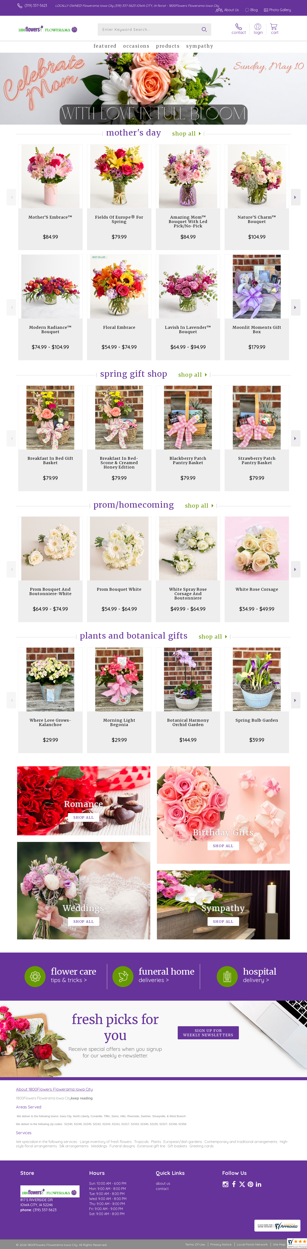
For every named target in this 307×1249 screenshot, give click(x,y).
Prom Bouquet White (119, 589)
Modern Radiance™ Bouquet (50, 329)
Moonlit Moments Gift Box (256, 329)
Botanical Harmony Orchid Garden (188, 722)
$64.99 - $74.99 (50, 609)
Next (295, 197)
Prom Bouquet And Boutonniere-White (50, 591)
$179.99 (256, 347)
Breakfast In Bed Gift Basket (50, 460)
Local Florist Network (252, 1244)
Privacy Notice (220, 1244)
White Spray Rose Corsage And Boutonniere (188, 594)
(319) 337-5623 (36, 5)
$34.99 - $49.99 (256, 609)
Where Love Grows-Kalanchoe (50, 722)
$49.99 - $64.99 (188, 609)
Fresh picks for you (115, 1035)
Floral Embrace (119, 327)
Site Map (279, 1244)
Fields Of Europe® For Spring (119, 219)
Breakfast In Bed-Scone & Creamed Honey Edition (119, 463)
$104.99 (257, 236)
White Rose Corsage (257, 589)
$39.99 (256, 740)
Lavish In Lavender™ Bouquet (188, 329)
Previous (11, 197)
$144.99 (188, 740)
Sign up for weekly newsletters (208, 1032)
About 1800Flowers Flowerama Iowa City (54, 1089)
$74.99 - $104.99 (50, 347)
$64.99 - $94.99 (188, 347)
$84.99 (50, 236)
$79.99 (119, 236)
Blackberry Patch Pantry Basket (188, 460)
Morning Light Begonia (119, 722)
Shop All (184, 133)
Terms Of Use (195, 1244)
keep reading (82, 1098)
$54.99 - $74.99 (119, 347)
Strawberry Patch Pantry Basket (257, 460)
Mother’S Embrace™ (50, 217)
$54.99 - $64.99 (119, 609)
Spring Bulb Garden (257, 720)
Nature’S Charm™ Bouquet (257, 219)
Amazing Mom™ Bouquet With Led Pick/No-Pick (188, 221)
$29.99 (50, 740)
